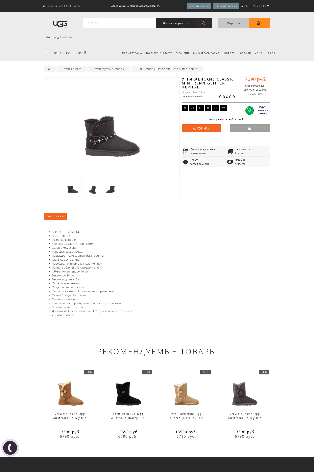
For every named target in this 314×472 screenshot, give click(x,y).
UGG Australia (132, 53)
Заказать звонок (199, 6)
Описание (55, 216)
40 (223, 107)
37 (200, 107)
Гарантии (182, 53)
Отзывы (245, 53)
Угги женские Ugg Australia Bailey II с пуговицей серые (244, 418)
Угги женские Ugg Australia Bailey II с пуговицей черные (128, 418)
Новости (230, 53)
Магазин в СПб (265, 53)
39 (215, 107)
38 (208, 107)
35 (185, 107)
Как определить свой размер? (225, 119)
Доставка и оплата (158, 53)
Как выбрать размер (207, 53)
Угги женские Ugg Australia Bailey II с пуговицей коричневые (70, 418)
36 (192, 107)
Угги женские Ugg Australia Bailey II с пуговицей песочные (186, 418)
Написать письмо (226, 6)
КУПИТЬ (203, 128)
